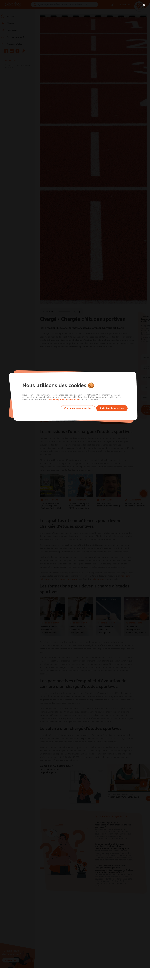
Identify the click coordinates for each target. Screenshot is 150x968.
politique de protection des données (64, 399)
